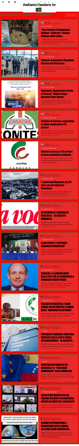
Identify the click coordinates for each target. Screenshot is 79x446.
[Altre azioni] (74, 23)
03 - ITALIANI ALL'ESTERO (47, 57)
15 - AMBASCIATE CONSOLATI (49, 392)
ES (9, 2)
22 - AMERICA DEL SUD (47, 178)
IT (2, 2)
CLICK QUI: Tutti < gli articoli (9, 15)
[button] (61, 15)
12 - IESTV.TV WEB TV (26, 15)
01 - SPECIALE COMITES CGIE (43, 15)
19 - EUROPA (44, 331)
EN (15, 2)
